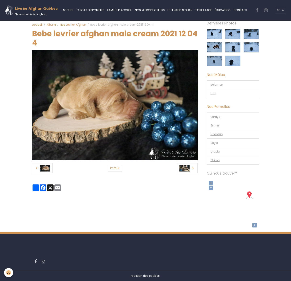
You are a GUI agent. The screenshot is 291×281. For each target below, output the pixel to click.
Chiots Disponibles (90, 10)
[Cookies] (8, 272)
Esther (215, 125)
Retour (114, 168)
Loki (213, 93)
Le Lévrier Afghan (180, 10)
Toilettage (203, 10)
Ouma (215, 160)
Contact (240, 10)
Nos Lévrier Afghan (73, 25)
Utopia (215, 151)
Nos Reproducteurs (150, 10)
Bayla (214, 143)
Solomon (217, 85)
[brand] (31, 10)
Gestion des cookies (145, 276)
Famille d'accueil (119, 10)
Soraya (215, 117)
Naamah (217, 134)
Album (51, 25)
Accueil (68, 10)
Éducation (223, 10)
